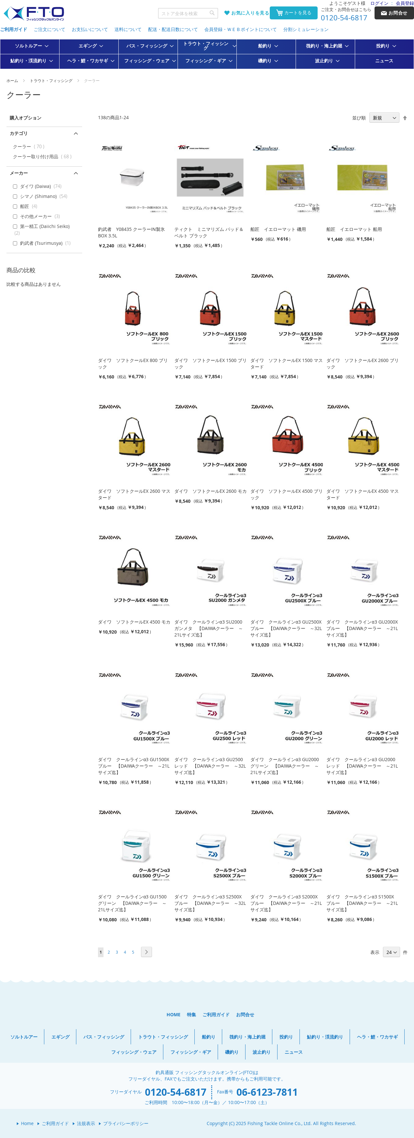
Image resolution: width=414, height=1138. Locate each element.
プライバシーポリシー (125, 1123)
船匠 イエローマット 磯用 (278, 229)
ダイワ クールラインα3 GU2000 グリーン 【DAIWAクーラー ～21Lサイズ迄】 (284, 765)
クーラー (30, 146)
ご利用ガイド (13, 29)
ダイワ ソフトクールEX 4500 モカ (134, 622)
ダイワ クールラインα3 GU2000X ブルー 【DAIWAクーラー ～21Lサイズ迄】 (362, 628)
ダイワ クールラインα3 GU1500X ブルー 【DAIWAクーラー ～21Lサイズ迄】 (133, 765)
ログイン (379, 3)
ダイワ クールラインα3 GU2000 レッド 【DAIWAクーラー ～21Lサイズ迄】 (362, 765)
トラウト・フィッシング (51, 80)
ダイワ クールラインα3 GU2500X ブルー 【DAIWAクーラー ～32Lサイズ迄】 (286, 628)
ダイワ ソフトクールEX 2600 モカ (210, 491)
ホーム (12, 80)
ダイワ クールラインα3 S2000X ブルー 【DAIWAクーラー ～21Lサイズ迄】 (286, 903)
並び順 (359, 118)
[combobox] (188, 13)
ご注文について (49, 29)
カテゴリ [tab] (19, 133)
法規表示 (86, 1123)
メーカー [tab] (19, 173)
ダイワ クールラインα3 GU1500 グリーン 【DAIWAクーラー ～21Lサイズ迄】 (132, 903)
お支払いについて (90, 29)
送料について (128, 29)
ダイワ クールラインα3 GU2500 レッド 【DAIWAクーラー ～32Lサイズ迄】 (210, 765)
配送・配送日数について (173, 29)
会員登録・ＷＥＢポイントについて (240, 29)
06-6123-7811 (267, 1092)
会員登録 (405, 3)
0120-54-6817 (344, 18)
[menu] (207, 54)
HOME (173, 1014)
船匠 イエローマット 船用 (354, 229)
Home (27, 1123)
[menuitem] (30, 45)
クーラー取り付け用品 (43, 156)
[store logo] (33, 13)
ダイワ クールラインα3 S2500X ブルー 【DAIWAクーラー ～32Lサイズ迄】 (210, 903)
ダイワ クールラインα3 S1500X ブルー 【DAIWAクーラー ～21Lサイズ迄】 (362, 903)
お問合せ (245, 1014)
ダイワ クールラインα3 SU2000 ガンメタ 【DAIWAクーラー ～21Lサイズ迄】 (208, 628)
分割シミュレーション (306, 29)
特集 (191, 1014)
